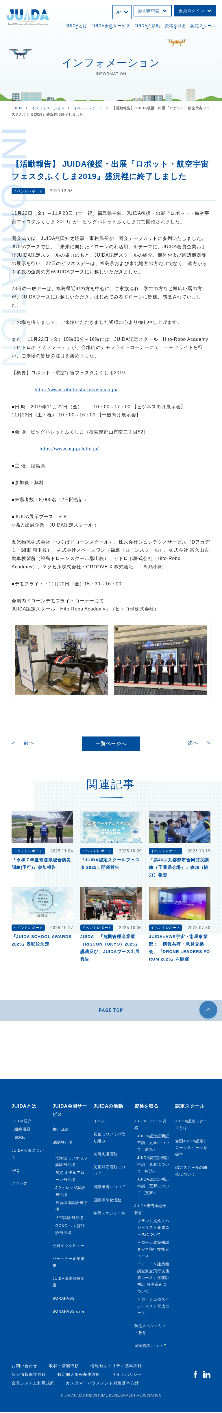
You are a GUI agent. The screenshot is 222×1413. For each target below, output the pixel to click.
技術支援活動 (105, 1155)
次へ (193, 742)
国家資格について (150, 1347)
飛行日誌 (61, 1130)
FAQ (16, 1171)
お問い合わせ (24, 1367)
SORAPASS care (68, 1312)
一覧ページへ (111, 743)
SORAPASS (64, 1299)
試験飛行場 (63, 1143)
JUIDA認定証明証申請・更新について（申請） (153, 1166)
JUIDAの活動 (147, 25)
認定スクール (203, 25)
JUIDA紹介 (22, 1122)
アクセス (19, 1184)
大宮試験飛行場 (70, 1219)
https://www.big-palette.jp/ (69, 448)
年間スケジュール (109, 1214)
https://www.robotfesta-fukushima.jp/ (76, 389)
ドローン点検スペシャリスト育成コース (153, 1307)
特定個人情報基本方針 (79, 1375)
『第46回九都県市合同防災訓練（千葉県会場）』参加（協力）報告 (179, 867)
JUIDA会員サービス (111, 25)
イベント (101, 1122)
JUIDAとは (76, 25)
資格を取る (175, 25)
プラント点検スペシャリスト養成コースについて (153, 1229)
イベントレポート (28, 191)
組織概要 (22, 1130)
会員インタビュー (69, 1247)
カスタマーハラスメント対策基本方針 (102, 1384)
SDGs (19, 1138)
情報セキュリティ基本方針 (116, 1367)
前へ (29, 742)
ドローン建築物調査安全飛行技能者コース (153, 1250)
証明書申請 (149, 10)
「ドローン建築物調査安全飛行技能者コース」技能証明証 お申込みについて (153, 1278)
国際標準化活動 (107, 1201)
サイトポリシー (127, 1375)
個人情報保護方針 (29, 1375)
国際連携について (109, 1188)
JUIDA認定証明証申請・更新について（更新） (153, 1187)
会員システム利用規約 (33, 1384)
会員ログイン (191, 10)
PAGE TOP (111, 1011)
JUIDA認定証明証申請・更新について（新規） (153, 1144)
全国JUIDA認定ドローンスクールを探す (191, 1149)
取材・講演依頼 (64, 1367)
